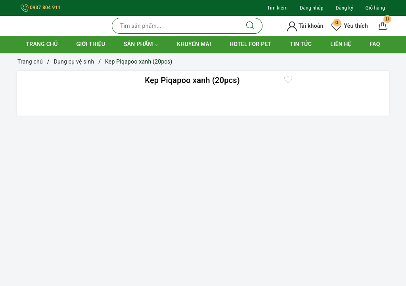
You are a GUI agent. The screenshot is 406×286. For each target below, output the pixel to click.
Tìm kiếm (277, 8)
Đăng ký (344, 8)
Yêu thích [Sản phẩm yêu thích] (349, 26)
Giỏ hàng (375, 8)
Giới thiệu (90, 44)
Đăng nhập (312, 8)
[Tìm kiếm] (250, 26)
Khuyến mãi (194, 44)
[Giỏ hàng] (382, 26)
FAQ (375, 44)
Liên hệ (340, 44)
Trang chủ (41, 44)
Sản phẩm (141, 45)
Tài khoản (305, 26)
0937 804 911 (41, 7)
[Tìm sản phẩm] (175, 26)
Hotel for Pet (250, 44)
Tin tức (301, 44)
